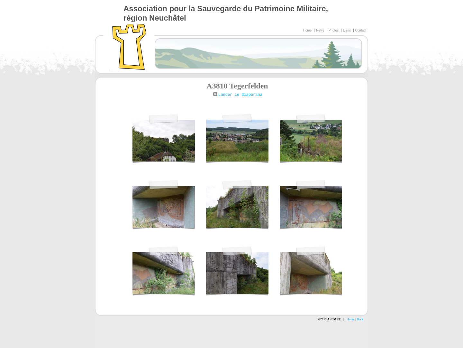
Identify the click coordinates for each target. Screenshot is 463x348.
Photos (334, 30)
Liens (347, 30)
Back (360, 319)
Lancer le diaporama (240, 95)
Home (308, 30)
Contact (360, 30)
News (320, 30)
